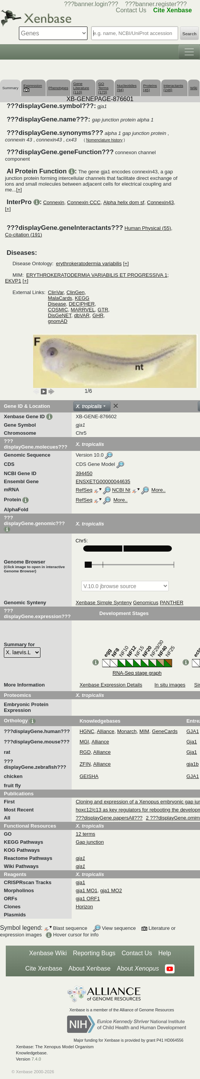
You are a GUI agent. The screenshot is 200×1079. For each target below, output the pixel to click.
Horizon (84, 906)
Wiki (193, 88)
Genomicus (145, 602)
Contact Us (137, 953)
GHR (98, 315)
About (138, 968)
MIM (144, 731)
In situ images (170, 685)
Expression (33, 87)
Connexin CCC (84, 202)
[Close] (115, 406)
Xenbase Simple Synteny (103, 602)
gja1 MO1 (86, 890)
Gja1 (192, 742)
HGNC (86, 731)
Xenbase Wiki (48, 953)
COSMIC (58, 310)
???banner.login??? (91, 4)
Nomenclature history (104, 140)
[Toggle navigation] (189, 52)
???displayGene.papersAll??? (109, 818)
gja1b (193, 764)
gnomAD (57, 321)
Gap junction (90, 842)
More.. (158, 490)
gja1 (80, 882)
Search (189, 34)
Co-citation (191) (23, 235)
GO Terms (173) (103, 87)
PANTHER (171, 602)
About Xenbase (90, 968)
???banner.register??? (156, 4)
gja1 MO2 (111, 890)
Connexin (53, 202)
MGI (84, 742)
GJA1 (193, 731)
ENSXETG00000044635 (103, 481)
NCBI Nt (121, 490)
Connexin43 (160, 202)
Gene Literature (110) (81, 87)
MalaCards (60, 298)
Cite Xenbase (43, 968)
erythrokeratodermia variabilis (89, 263)
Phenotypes (59, 88)
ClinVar (56, 292)
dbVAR (81, 315)
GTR (102, 310)
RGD (85, 752)
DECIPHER (81, 304)
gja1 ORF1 (88, 898)
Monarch (127, 731)
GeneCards (164, 731)
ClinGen (75, 292)
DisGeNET (59, 315)
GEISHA (88, 776)
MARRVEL (83, 310)
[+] (19, 190)
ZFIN (85, 764)
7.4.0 (36, 1059)
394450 (84, 473)
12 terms (85, 834)
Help (164, 953)
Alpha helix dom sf (123, 202)
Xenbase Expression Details (110, 685)
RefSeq (84, 490)
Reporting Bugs (94, 953)
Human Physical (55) (147, 228)
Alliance (105, 731)
